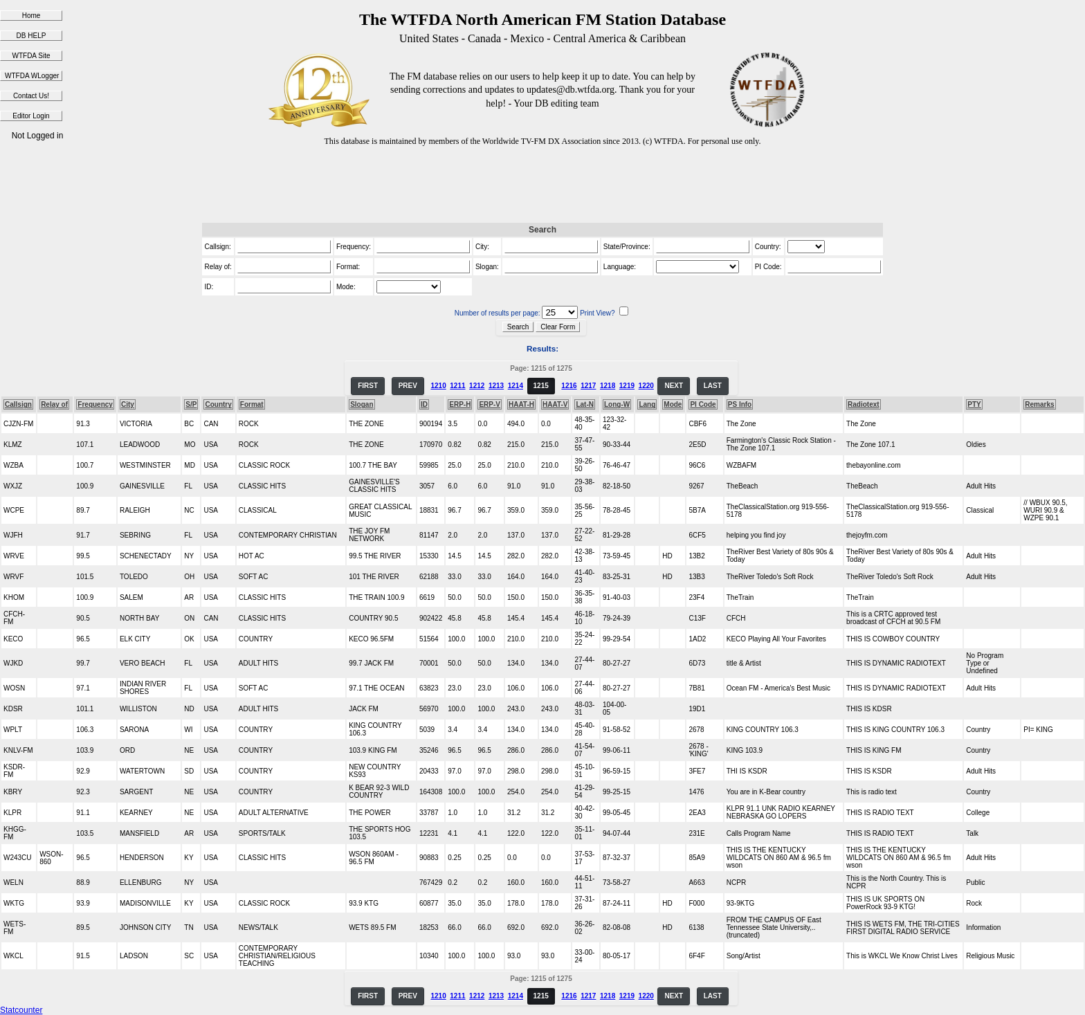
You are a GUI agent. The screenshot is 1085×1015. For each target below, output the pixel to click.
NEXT (673, 386)
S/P (191, 404)
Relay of (54, 404)
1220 (646, 386)
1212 (476, 386)
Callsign (18, 404)
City (127, 404)
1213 (496, 386)
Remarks (1039, 404)
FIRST (368, 386)
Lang (647, 404)
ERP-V (489, 404)
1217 (588, 386)
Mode (673, 404)
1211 (457, 386)
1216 (568, 386)
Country (218, 404)
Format (252, 404)
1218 (607, 386)
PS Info (739, 404)
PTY (974, 404)
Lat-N (585, 404)
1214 (515, 386)
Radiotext (863, 404)
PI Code (702, 404)
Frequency (95, 404)
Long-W (617, 404)
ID (424, 404)
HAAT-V (554, 404)
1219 (627, 386)
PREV (408, 386)
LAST (713, 386)
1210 (438, 386)
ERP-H (460, 404)
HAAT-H (521, 404)
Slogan (361, 404)
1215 (541, 386)
